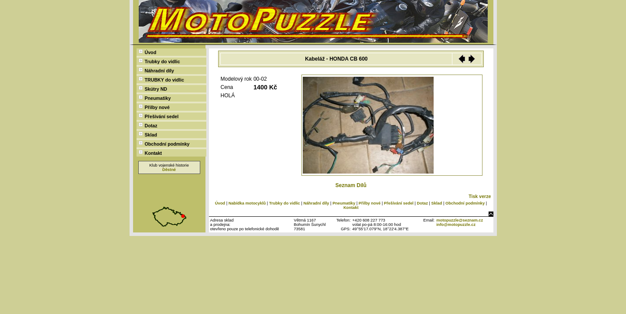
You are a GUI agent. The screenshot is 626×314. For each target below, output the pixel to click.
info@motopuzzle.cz (455, 224)
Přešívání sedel (159, 116)
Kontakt (150, 153)
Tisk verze (480, 196)
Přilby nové (154, 107)
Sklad (148, 134)
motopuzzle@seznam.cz (459, 220)
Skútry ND (153, 89)
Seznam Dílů (350, 185)
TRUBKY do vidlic (161, 79)
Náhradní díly (156, 70)
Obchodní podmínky (164, 144)
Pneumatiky (155, 98)
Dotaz (148, 125)
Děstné (169, 169)
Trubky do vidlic (159, 61)
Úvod (148, 52)
